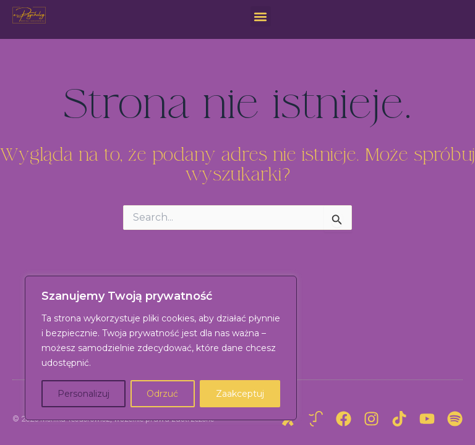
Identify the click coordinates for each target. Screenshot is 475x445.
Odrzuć (162, 393)
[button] (260, 16)
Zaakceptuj (240, 393)
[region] (161, 348)
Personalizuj (83, 393)
